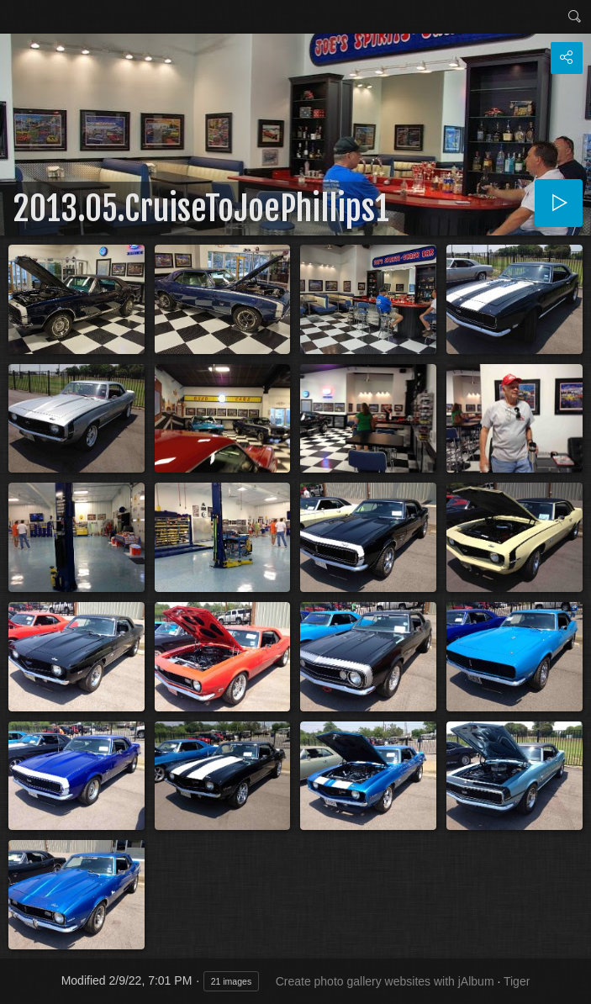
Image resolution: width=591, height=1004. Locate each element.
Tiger (517, 981)
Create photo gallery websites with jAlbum (385, 981)
